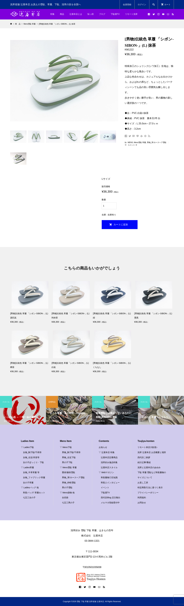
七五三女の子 (29, 497)
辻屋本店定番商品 (109, 457)
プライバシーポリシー (148, 492)
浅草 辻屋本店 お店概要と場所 (152, 452)
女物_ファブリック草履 (34, 477)
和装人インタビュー (110, 482)
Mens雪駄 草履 (140, 142)
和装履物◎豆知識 (109, 477)
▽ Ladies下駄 (27, 447)
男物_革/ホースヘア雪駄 (156, 142)
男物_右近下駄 (69, 457)
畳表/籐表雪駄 (68, 472)
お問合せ (142, 502)
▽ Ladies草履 (27, 467)
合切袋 (65, 497)
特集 (52, 14)
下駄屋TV (115, 14)
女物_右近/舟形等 (31, 457)
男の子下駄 (67, 462)
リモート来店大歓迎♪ (147, 447)
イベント (105, 487)
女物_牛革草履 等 (31, 472)
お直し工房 (143, 482)
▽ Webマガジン (106, 472)
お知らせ (103, 447)
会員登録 (127, 4)
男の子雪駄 (67, 487)
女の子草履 (28, 482)
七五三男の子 (68, 502)
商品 (62, 14)
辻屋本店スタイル (109, 467)
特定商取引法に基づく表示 (150, 487)
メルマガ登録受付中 (110, 502)
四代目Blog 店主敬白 (110, 497)
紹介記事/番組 (144, 462)
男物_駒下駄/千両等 (71, 452)
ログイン (142, 4)
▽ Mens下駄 (66, 447)
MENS (130, 142)
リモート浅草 (131, 14)
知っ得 (90, 14)
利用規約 (142, 497)
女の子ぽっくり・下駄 (33, 462)
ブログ (102, 14)
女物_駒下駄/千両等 (32, 452)
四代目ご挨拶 (144, 457)
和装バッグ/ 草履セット (34, 492)
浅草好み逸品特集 (109, 462)
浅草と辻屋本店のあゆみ (149, 467)
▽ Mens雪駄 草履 (68, 467)
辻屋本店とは (75, 14)
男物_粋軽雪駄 (69, 482)
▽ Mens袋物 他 (67, 492)
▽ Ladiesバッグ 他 (30, 487)
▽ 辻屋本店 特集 (107, 452)
